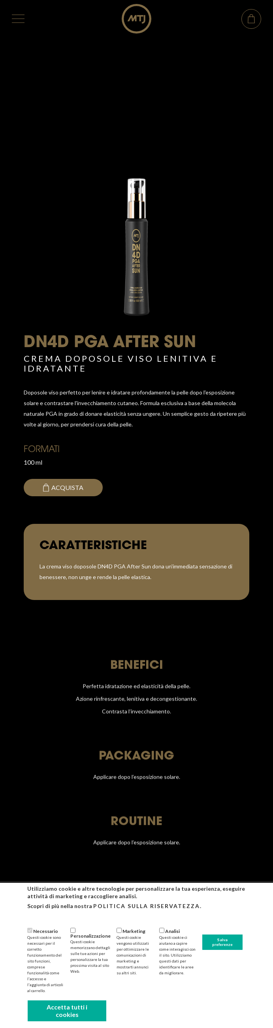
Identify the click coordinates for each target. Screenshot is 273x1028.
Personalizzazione (90, 936)
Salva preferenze (222, 942)
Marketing (133, 931)
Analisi (172, 931)
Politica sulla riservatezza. (147, 906)
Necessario (45, 931)
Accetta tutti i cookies (67, 1010)
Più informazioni (46, 916)
